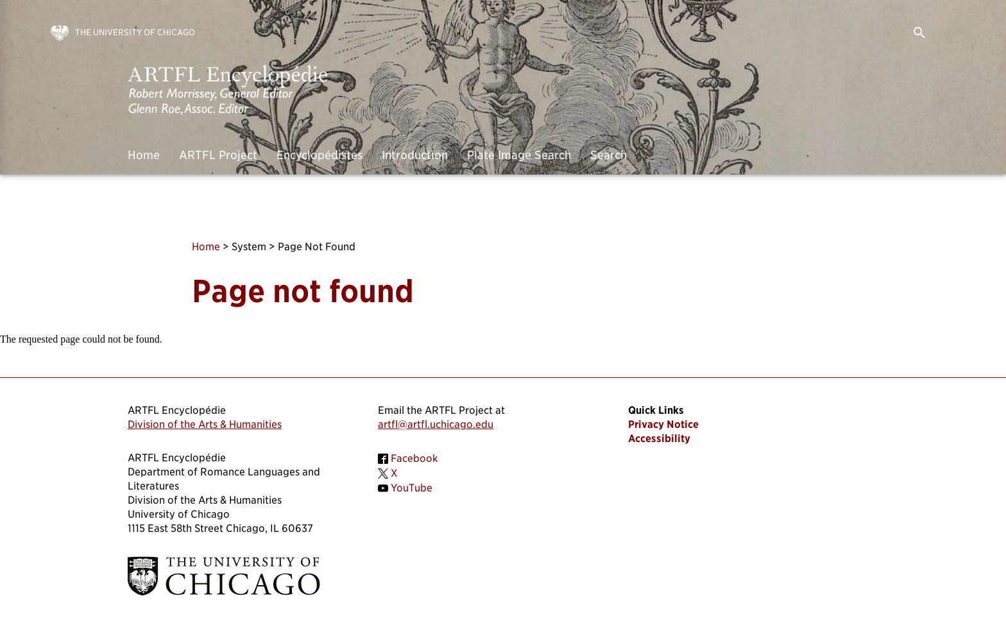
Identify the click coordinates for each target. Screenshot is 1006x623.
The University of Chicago (135, 32)
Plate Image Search (519, 155)
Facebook (414, 458)
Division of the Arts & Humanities (205, 424)
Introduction (415, 155)
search (919, 32)
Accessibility (659, 438)
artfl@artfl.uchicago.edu (435, 424)
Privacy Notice (663, 424)
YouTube (411, 488)
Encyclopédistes (319, 155)
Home (144, 155)
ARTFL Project (218, 155)
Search (608, 155)
